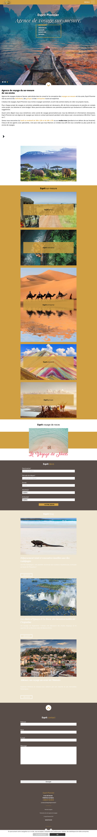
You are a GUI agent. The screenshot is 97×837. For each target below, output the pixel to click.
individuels (19, 98)
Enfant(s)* (25, 497)
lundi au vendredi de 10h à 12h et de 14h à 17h (36, 120)
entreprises (41, 98)
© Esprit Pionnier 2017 (48, 816)
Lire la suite (26, 575)
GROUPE (41, 30)
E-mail (48, 739)
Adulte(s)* (25, 490)
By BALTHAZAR (48, 820)
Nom (48, 731)
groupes (29, 98)
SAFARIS (41, 34)
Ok (57, 834)
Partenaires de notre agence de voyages (48, 813)
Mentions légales (48, 809)
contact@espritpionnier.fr (48, 802)
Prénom (48, 723)
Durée (24, 483)
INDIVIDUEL (42, 28)
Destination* (26, 468)
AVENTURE (42, 32)
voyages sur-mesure (69, 96)
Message (48, 755)
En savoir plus (41, 834)
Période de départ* (28, 475)
